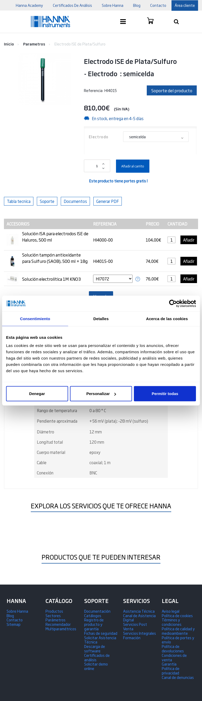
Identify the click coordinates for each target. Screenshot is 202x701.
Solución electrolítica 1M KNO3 (51, 279)
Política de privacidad (170, 671)
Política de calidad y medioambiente (178, 631)
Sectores (53, 615)
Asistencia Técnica (139, 611)
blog (136, 5)
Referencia (93, 90)
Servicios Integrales (139, 633)
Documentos (75, 201)
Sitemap (14, 624)
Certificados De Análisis (72, 5)
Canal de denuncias (178, 677)
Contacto (15, 619)
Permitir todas (165, 393)
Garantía (169, 664)
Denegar (37, 393)
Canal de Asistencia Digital (139, 618)
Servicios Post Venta (135, 626)
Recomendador (58, 624)
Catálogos (92, 615)
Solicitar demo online (96, 666)
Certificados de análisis (97, 657)
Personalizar (101, 393)
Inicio (9, 44)
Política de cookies (177, 615)
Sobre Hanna (112, 5)
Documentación (97, 611)
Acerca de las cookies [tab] (167, 318)
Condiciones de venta (174, 657)
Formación (131, 637)
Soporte (47, 201)
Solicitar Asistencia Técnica (100, 640)
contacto (158, 5)
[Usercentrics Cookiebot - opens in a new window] (173, 303)
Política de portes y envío (178, 640)
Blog (10, 615)
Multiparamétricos (61, 628)
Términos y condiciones (171, 622)
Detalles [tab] (101, 318)
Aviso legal (170, 611)
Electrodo (99, 136)
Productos (54, 611)
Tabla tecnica (19, 201)
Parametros (34, 44)
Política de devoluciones (173, 648)
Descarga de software (94, 648)
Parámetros (55, 619)
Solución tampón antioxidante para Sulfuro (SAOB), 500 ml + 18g (55, 258)
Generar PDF (107, 201)
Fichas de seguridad (100, 633)
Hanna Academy (29, 5)
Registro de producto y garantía (94, 624)
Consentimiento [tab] (35, 318)
